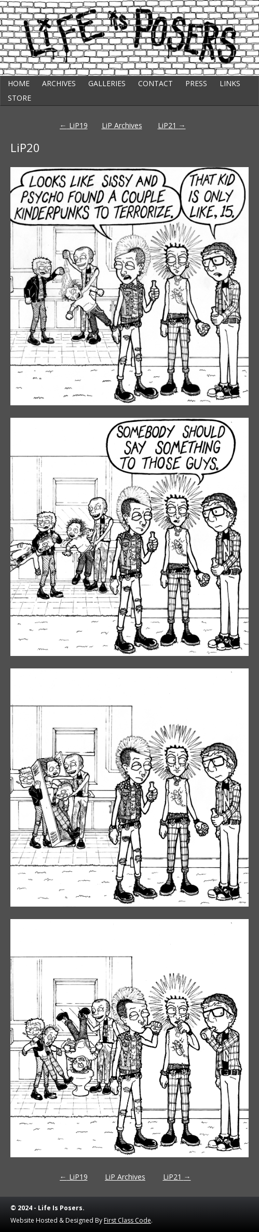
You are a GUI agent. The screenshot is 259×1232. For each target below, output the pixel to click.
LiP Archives (122, 125)
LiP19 (74, 125)
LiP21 (172, 125)
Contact (155, 83)
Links (230, 83)
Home (19, 83)
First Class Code (127, 1220)
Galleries (107, 83)
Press (196, 83)
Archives (59, 83)
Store (19, 98)
